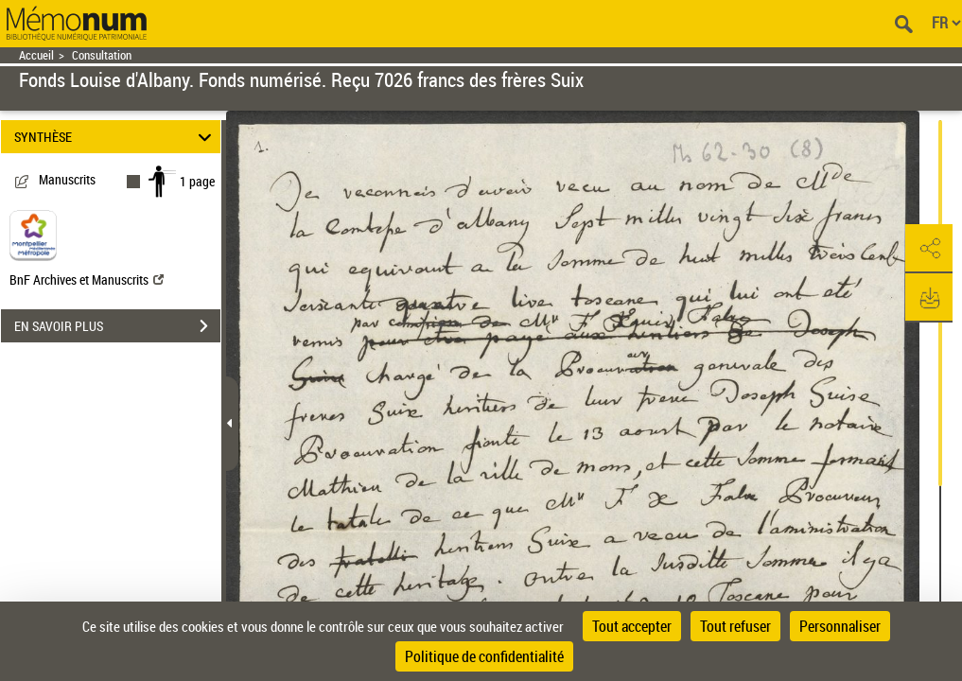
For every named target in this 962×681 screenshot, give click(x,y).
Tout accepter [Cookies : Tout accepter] (632, 626)
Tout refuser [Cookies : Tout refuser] (735, 626)
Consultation (101, 55)
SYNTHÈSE (116, 136)
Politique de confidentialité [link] (484, 656)
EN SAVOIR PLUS (117, 326)
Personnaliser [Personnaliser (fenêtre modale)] (840, 626)
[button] (929, 248)
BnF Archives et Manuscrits (86, 279)
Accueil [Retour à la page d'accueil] (36, 55)
